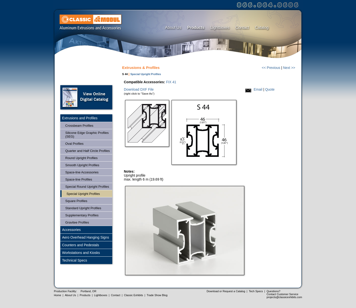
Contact (242, 27)
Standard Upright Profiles (83, 208)
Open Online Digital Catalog (86, 97)
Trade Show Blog (157, 295)
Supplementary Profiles (81, 215)
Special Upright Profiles (83, 194)
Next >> (289, 68)
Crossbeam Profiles (79, 125)
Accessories (71, 230)
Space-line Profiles (78, 179)
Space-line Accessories (81, 172)
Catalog (261, 27)
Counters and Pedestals (80, 245)
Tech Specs (256, 291)
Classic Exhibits (133, 295)
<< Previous (271, 68)
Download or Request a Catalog (226, 291)
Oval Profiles (74, 143)
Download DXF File (139, 89)
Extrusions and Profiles (79, 118)
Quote (269, 89)
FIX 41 (171, 82)
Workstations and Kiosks (81, 253)
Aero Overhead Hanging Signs (85, 237)
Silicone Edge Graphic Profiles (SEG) (87, 134)
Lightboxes (219, 27)
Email (258, 89)
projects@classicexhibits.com (284, 297)
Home (57, 295)
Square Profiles (76, 201)
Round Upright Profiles (81, 158)
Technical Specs (74, 260)
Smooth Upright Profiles (82, 165)
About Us (173, 27)
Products (195, 27)
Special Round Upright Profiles (87, 186)
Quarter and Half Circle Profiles (87, 151)
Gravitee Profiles (77, 222)
